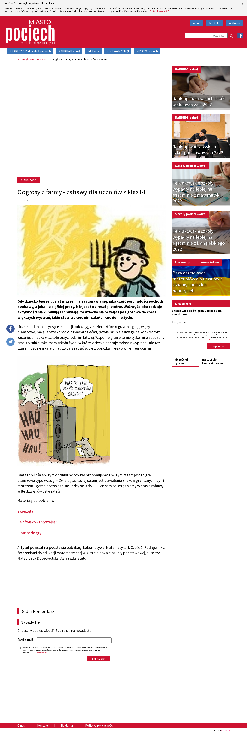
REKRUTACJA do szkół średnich (30, 51)
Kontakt (42, 725)
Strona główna (25, 59)
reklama (234, 23)
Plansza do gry (29, 532)
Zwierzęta (25, 511)
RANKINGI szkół (69, 51)
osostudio (225, 730)
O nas (21, 725)
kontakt (214, 23)
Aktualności (43, 59)
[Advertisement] (91, 93)
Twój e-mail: (25, 639)
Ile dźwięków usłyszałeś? (37, 522)
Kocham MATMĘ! (118, 51)
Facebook (240, 35)
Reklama (67, 725)
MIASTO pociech (147, 51)
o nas (196, 23)
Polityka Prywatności (41, 652)
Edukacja (93, 51)
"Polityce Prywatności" (159, 11)
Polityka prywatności (99, 725)
